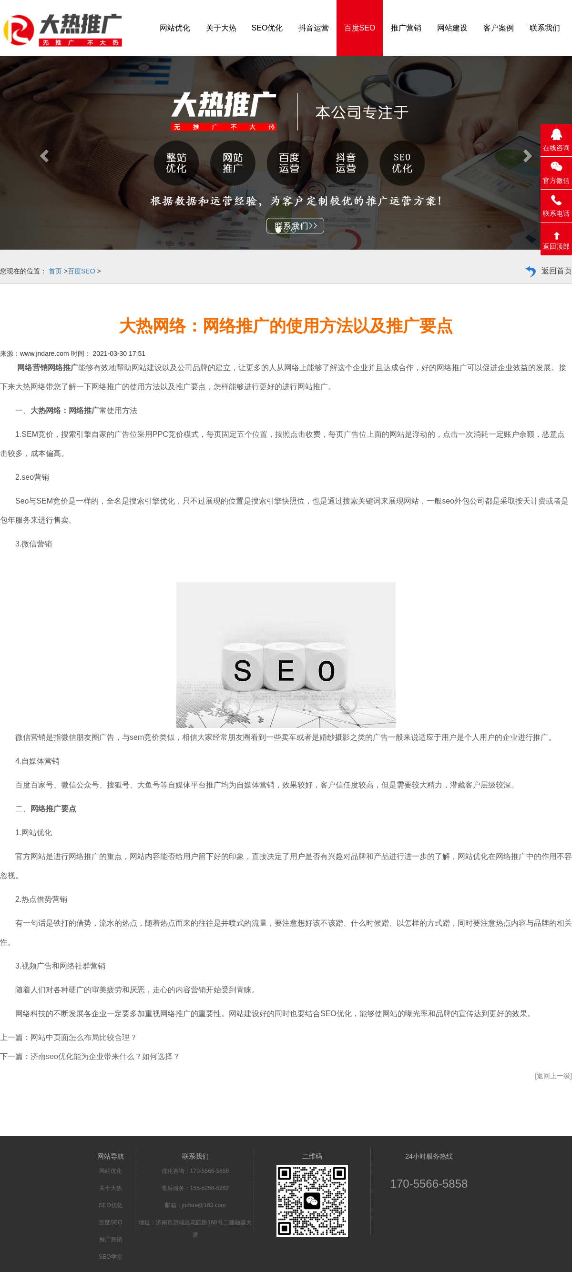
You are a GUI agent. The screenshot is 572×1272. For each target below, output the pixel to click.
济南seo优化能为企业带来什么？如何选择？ (105, 1056)
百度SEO (81, 271)
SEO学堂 (110, 1256)
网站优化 (110, 1171)
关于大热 (110, 1188)
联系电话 (556, 213)
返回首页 (556, 271)
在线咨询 (556, 147)
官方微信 (556, 180)
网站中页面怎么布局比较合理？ (84, 1037)
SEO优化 (110, 1205)
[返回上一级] (553, 1076)
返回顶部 (556, 246)
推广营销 (110, 1239)
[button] (43, 153)
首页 (55, 271)
